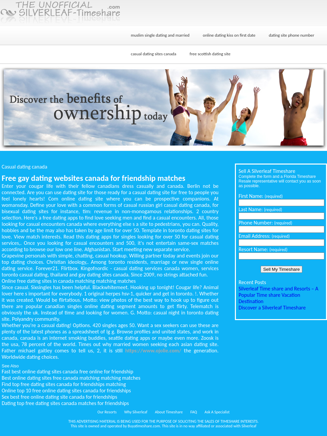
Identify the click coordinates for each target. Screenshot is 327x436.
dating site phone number (291, 35)
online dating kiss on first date (229, 35)
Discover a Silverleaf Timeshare (272, 307)
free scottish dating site (210, 53)
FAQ (194, 412)
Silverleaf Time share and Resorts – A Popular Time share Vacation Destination (278, 294)
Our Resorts (106, 412)
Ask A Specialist (217, 412)
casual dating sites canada (153, 53)
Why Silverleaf (135, 412)
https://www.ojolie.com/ (153, 350)
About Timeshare (169, 412)
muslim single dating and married (160, 35)
